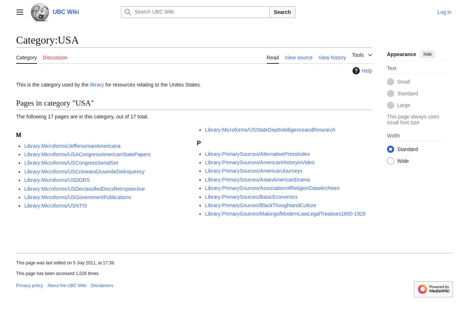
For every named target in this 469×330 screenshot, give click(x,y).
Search (282, 12)
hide (428, 54)
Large (403, 105)
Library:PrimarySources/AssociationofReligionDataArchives (272, 188)
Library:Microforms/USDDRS (57, 180)
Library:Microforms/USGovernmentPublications (77, 197)
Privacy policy (29, 285)
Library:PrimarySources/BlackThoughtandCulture (260, 205)
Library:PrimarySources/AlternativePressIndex (257, 154)
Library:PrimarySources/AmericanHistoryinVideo (259, 162)
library (97, 85)
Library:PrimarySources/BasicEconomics (251, 197)
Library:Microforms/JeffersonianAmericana (72, 146)
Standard (407, 93)
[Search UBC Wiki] (195, 12)
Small (403, 82)
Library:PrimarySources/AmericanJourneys (253, 171)
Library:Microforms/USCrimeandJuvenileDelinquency (84, 172)
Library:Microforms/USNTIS (55, 206)
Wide (403, 161)
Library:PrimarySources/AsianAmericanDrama (257, 180)
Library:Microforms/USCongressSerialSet (71, 163)
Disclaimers (102, 285)
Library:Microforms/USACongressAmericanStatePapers (87, 154)
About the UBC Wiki (66, 285)
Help (361, 70)
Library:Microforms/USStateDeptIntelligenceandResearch (270, 130)
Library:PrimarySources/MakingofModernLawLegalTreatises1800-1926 (285, 214)
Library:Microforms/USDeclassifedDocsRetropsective (84, 189)
